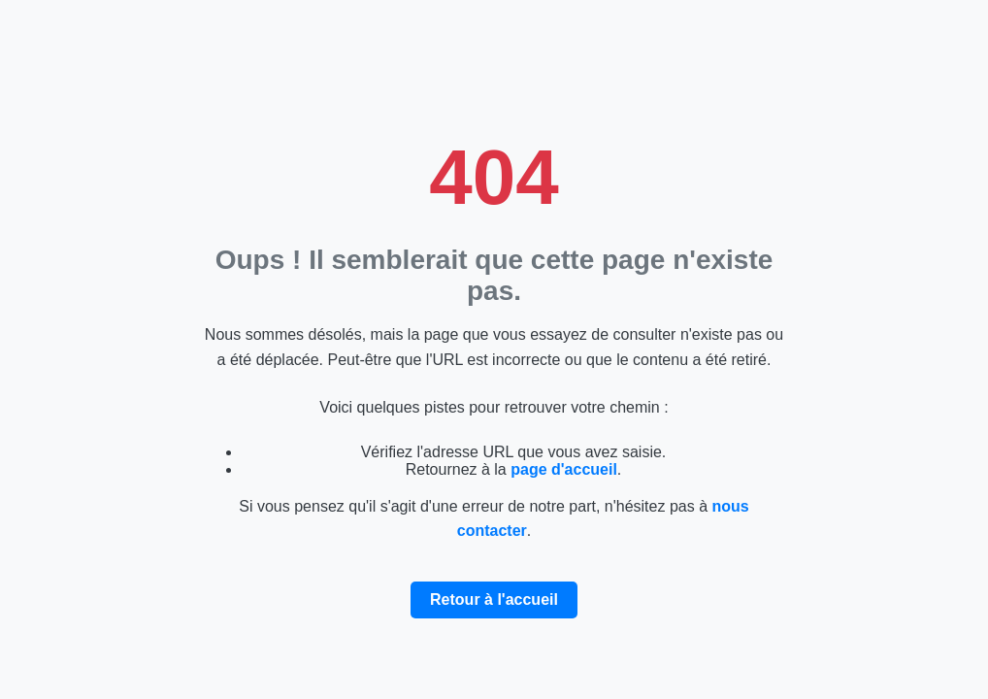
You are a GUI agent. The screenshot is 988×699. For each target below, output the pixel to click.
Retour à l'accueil (494, 599)
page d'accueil (563, 469)
